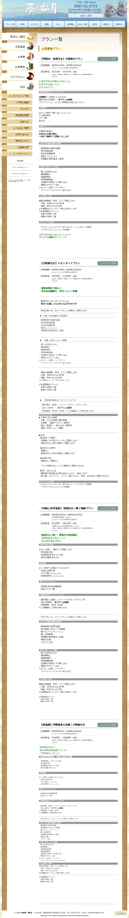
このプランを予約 (108, 59)
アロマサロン (17, 77)
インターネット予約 (19, 96)
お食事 (21, 56)
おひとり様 (82, 24)
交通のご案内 (86, 16)
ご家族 (46, 24)
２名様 (22, 24)
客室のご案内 (17, 36)
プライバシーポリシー (20, 174)
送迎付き (118, 24)
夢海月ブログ (22, 141)
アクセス (24, 109)
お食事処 (20, 66)
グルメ (58, 24)
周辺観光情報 (22, 115)
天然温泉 (20, 46)
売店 (22, 87)
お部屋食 (70, 24)
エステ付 (34, 24)
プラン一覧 (9, 24)
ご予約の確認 (22, 102)
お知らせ (24, 121)
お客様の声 (23, 147)
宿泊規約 (20, 161)
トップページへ (21, 153)
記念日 (94, 24)
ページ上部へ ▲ (120, 913)
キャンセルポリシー (20, 167)
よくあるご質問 (21, 128)
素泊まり (106, 24)
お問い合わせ (22, 134)
